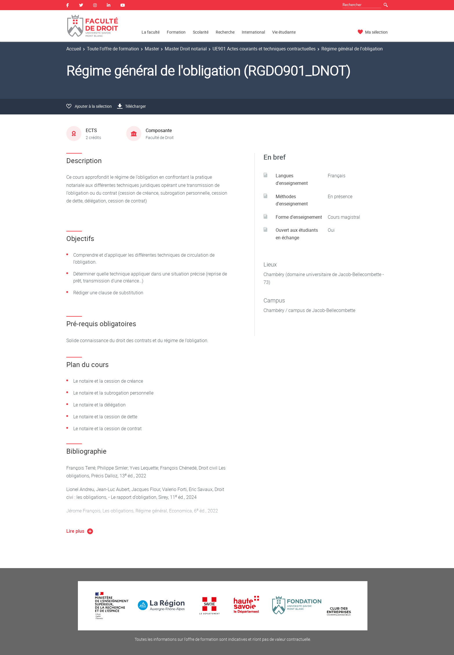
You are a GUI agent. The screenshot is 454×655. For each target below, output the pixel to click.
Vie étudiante (284, 32)
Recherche (225, 32)
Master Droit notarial (186, 48)
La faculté (151, 32)
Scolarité (200, 32)
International (253, 32)
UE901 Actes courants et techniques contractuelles (264, 48)
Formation (176, 32)
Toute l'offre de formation (113, 48)
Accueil (73, 48)
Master (152, 48)
